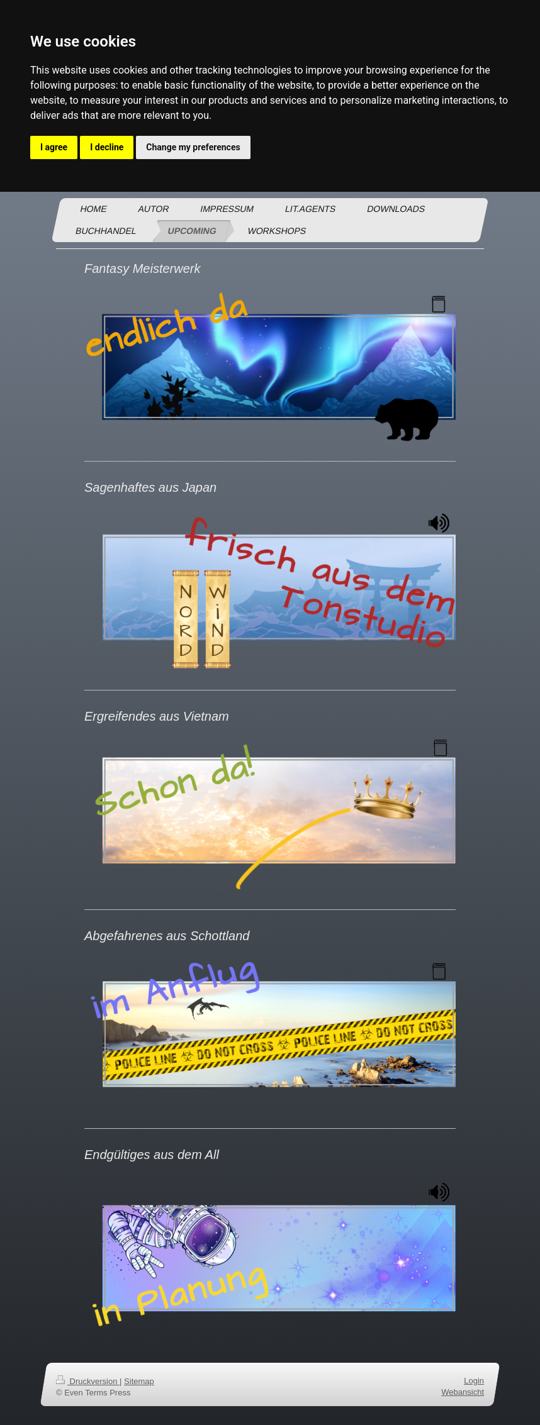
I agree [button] (53, 147)
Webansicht (462, 1392)
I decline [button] (106, 147)
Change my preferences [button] (193, 147)
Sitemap (139, 1381)
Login (474, 1380)
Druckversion (88, 1381)
